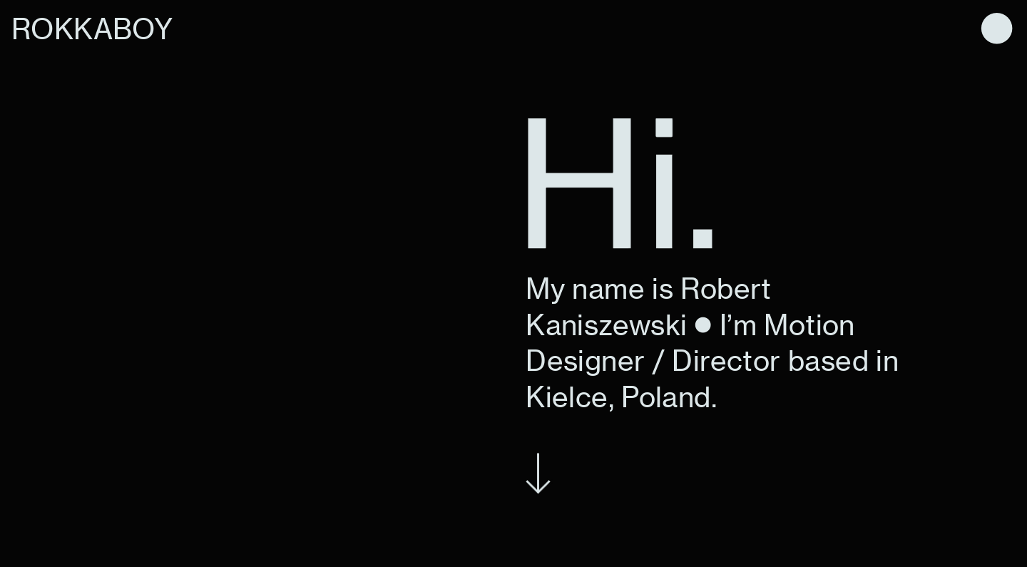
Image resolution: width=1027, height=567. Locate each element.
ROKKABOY (92, 29)
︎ (997, 29)
